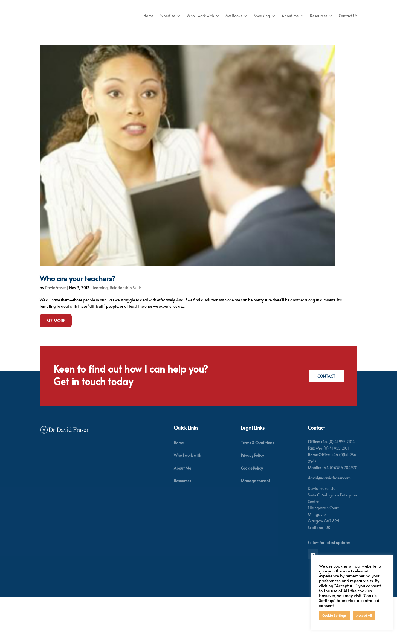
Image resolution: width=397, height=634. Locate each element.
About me (314, 15)
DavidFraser (55, 317)
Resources (343, 15)
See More (56, 350)
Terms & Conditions (257, 472)
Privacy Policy (252, 485)
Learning (100, 317)
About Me (182, 498)
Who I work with (225, 15)
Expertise (192, 15)
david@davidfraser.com (329, 508)
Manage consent (255, 510)
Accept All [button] (364, 615)
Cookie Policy (252, 498)
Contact (325, 406)
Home (173, 15)
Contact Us (348, 36)
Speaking (286, 15)
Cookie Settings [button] (334, 615)
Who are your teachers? (77, 308)
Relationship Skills (125, 317)
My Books (258, 15)
